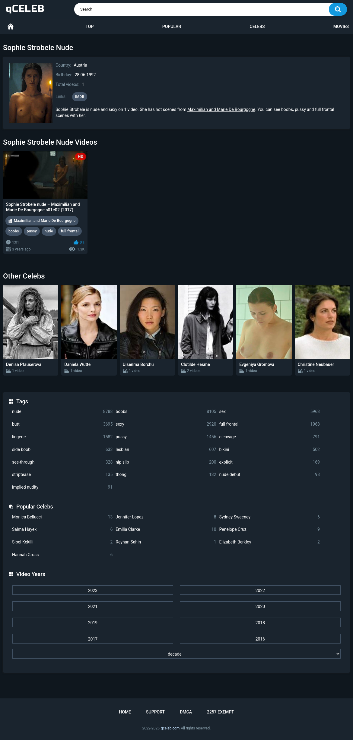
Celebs (257, 26)
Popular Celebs (34, 506)
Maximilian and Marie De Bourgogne (221, 109)
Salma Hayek (62, 529)
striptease (62, 474)
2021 (92, 606)
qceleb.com (170, 728)
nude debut (269, 474)
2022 (260, 590)
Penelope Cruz (269, 529)
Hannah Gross (62, 554)
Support (155, 712)
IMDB (79, 97)
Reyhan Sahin (166, 542)
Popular (171, 26)
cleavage (269, 436)
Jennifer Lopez (166, 517)
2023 (92, 590)
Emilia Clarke (166, 529)
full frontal (269, 424)
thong (166, 474)
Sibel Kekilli (62, 542)
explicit (269, 462)
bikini (269, 449)
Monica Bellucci (62, 517)
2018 (260, 622)
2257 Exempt (220, 712)
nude (62, 411)
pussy (166, 436)
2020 (260, 606)
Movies (341, 26)
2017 (92, 639)
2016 (260, 639)
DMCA (186, 712)
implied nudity (62, 487)
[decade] (176, 654)
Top (89, 26)
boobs (166, 411)
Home (10, 26)
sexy (166, 424)
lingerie (62, 436)
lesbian (166, 449)
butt (62, 424)
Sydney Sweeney (269, 517)
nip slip (166, 462)
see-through (62, 462)
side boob (62, 449)
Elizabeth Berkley (269, 542)
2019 (92, 622)
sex (269, 411)
